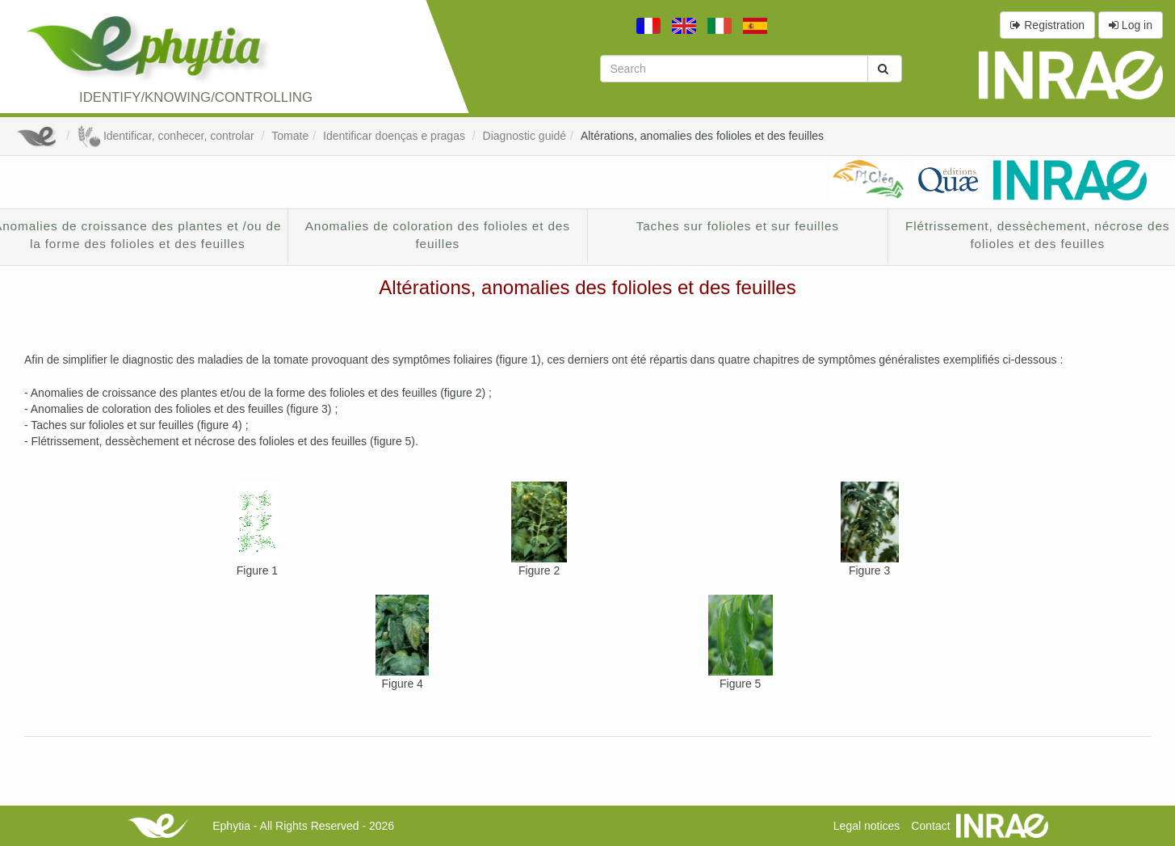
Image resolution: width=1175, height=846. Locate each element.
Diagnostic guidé (525, 135)
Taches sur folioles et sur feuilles (737, 226)
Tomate (289, 135)
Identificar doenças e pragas (395, 135)
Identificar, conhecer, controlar (167, 135)
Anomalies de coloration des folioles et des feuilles (437, 234)
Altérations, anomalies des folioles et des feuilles (702, 135)
